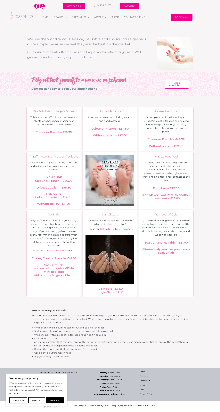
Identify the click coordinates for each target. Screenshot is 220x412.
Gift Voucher (74, 6)
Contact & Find (135, 17)
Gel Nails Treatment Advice (59, 250)
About (100, 17)
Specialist (80, 17)
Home (44, 17)
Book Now (181, 17)
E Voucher (129, 6)
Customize (18, 400)
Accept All (55, 400)
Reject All (37, 400)
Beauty (60, 17)
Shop (115, 17)
